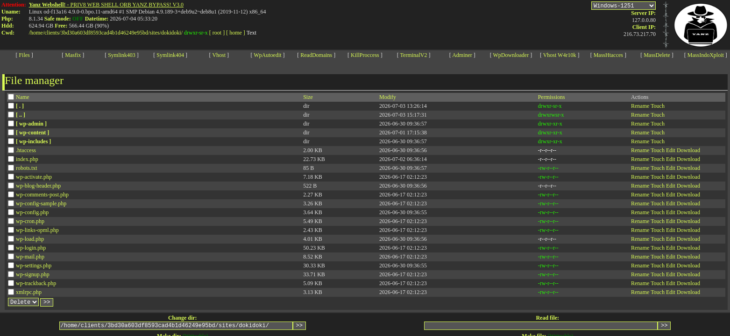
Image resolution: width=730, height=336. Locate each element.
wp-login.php (31, 248)
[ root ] (217, 32)
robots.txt (26, 168)
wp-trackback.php (36, 283)
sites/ (155, 32)
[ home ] (235, 32)
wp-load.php (30, 239)
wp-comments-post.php (42, 194)
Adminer (462, 55)
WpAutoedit (267, 55)
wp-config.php (32, 212)
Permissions (551, 97)
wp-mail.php (30, 256)
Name (22, 97)
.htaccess (26, 150)
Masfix (73, 55)
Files (24, 55)
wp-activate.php (34, 177)
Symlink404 (170, 55)
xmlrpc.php (29, 292)
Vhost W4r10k (559, 55)
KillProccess (365, 55)
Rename (640, 106)
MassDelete (657, 55)
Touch (658, 106)
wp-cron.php (30, 221)
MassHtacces (608, 55)
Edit (670, 150)
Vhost (219, 55)
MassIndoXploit (705, 55)
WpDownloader (511, 55)
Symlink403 (121, 55)
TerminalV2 (413, 55)
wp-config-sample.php (41, 203)
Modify (387, 97)
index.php (27, 159)
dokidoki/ (172, 32)
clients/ (52, 32)
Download (688, 150)
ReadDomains (316, 55)
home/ (37, 32)
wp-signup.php (33, 274)
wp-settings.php (33, 265)
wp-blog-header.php (38, 185)
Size (308, 97)
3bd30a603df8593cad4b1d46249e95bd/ (105, 32)
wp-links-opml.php (37, 230)
